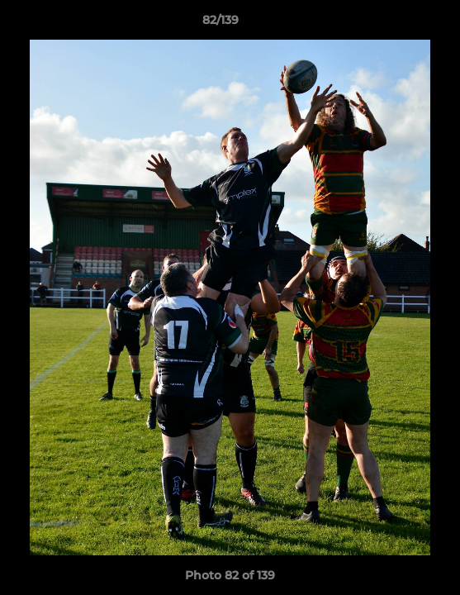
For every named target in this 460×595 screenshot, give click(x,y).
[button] (400, 24)
